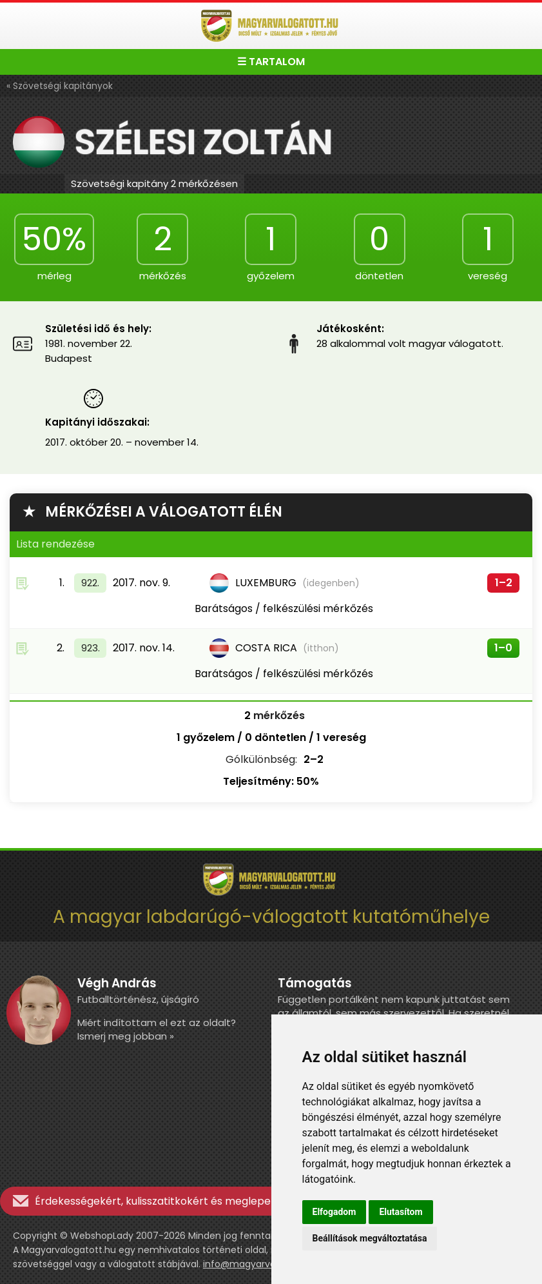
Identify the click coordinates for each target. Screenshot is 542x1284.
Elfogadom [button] (334, 1212)
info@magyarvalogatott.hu (264, 1264)
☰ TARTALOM (271, 61)
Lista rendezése (55, 544)
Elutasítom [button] (400, 1212)
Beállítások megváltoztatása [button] (370, 1238)
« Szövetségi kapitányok (59, 85)
